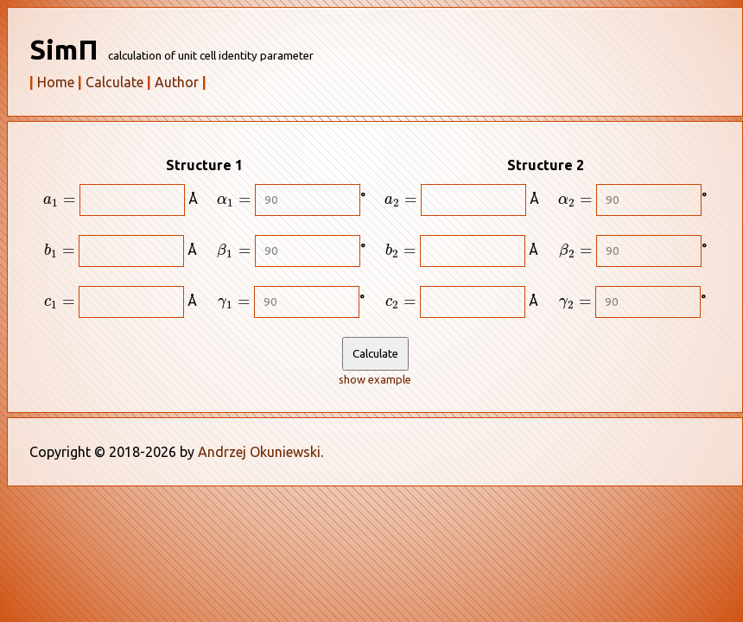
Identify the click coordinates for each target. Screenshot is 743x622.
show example (375, 379)
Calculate (114, 82)
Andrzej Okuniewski (259, 452)
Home (55, 82)
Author (177, 82)
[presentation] (59, 201)
